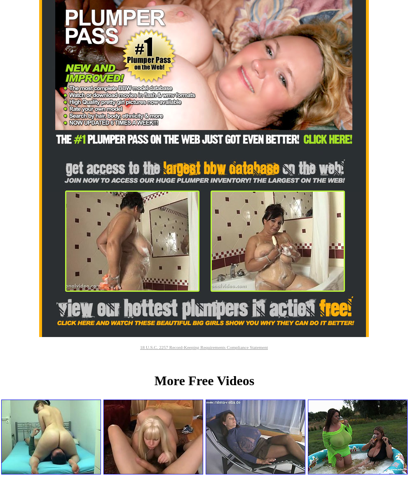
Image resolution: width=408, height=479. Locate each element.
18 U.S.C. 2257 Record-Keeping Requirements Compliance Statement (204, 347)
